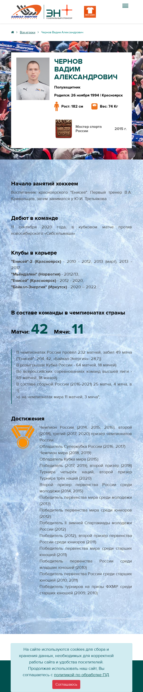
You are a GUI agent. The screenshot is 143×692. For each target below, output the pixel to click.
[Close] (66, 684)
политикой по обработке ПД (81, 675)
